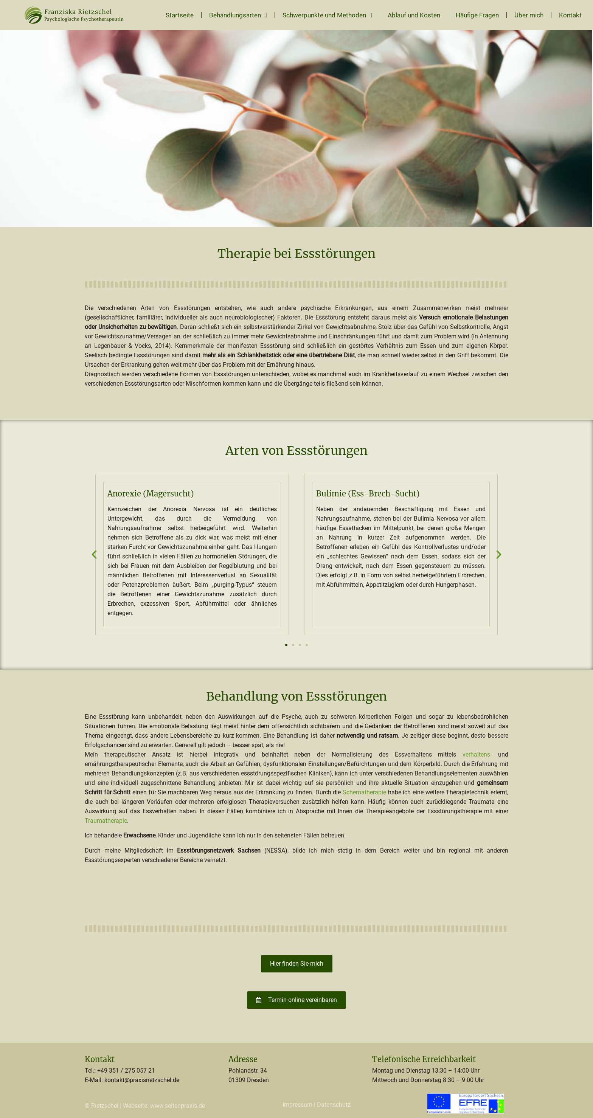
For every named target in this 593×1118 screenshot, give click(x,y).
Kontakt (570, 15)
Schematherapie (364, 792)
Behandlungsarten (238, 15)
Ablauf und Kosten (414, 15)
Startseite (180, 15)
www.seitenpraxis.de (177, 1105)
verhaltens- (477, 754)
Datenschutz (334, 1104)
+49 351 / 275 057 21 (126, 1070)
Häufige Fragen (477, 15)
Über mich (528, 15)
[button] (94, 554)
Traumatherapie (106, 820)
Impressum (297, 1104)
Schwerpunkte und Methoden (327, 15)
